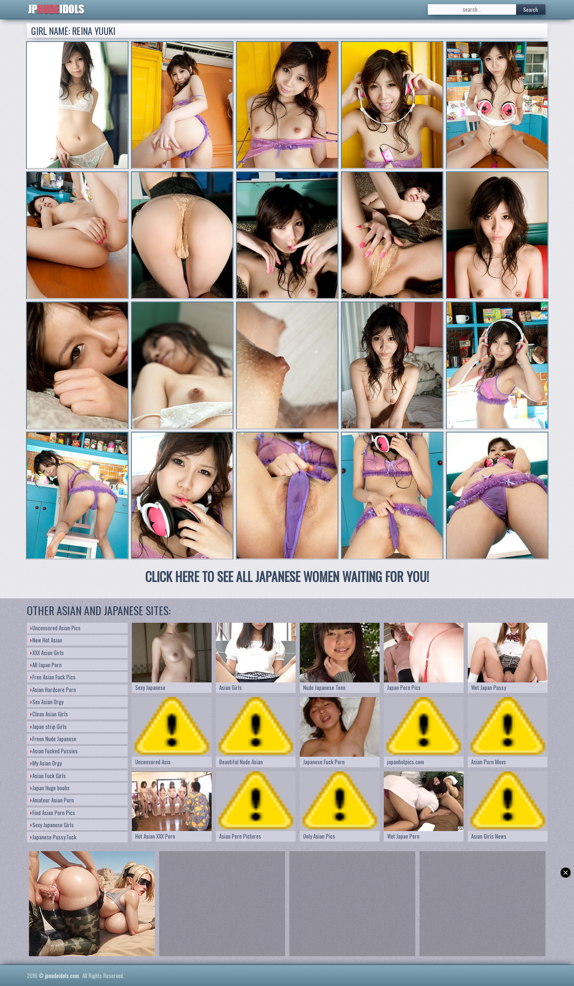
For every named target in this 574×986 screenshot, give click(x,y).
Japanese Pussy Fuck (53, 837)
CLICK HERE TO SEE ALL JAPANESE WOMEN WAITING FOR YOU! (287, 576)
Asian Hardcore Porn (53, 689)
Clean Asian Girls (49, 714)
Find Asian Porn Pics (52, 812)
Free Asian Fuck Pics (53, 677)
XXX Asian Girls (47, 652)
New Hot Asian (46, 640)
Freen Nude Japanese (53, 738)
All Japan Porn (46, 665)
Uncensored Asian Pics (55, 628)
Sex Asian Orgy (46, 702)
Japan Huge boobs (50, 788)
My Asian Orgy (46, 763)
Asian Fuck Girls (48, 775)
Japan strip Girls (48, 726)
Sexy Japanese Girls (52, 825)
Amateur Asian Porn (52, 800)
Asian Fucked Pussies (54, 751)
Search (530, 9)
